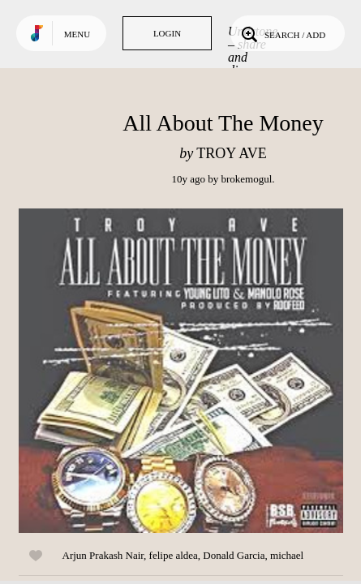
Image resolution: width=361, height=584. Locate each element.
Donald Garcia (233, 555)
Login (167, 33)
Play (180, 370)
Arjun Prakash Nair (103, 555)
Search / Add (282, 33)
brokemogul (246, 179)
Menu (77, 34)
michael (286, 555)
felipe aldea (173, 555)
